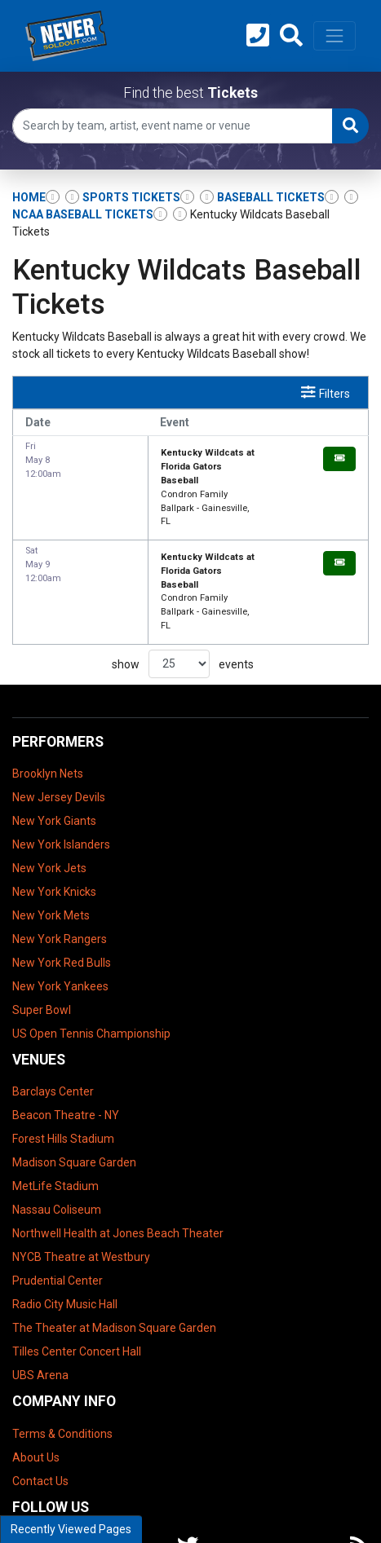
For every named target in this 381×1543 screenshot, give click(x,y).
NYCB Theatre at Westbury (81, 1175)
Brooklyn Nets (47, 691)
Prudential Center (57, 1199)
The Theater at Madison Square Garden (114, 1246)
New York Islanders (61, 762)
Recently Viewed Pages (71, 1529)
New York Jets (49, 785)
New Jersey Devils (58, 714)
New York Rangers (59, 856)
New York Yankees (60, 903)
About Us (36, 1375)
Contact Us (40, 1398)
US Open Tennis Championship (91, 951)
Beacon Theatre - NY (65, 1033)
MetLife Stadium (55, 1104)
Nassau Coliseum (56, 1128)
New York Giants (54, 738)
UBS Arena (40, 1293)
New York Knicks (54, 809)
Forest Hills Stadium (63, 1057)
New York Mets (51, 833)
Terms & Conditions (62, 1351)
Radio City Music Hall (64, 1222)
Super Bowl (41, 927)
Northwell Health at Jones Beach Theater (118, 1151)
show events (183, 581)
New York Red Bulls (61, 880)
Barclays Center (53, 1009)
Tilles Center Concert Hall (76, 1269)
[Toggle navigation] (334, 36)
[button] (291, 36)
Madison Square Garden (74, 1080)
